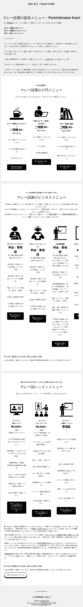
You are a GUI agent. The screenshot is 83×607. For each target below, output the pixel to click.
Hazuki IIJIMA (43, 604)
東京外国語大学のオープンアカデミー (50, 543)
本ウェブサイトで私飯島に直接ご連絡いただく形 (61, 535)
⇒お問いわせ (49, 59)
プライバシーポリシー (33, 603)
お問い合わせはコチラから (16, 575)
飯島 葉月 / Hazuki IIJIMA (41, 4)
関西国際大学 (9, 554)
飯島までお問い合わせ (40, 529)
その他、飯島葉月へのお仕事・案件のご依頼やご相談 (24, 356)
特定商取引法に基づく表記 (48, 603)
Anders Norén (44, 601)
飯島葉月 (10, 23)
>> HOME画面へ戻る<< (41, 597)
